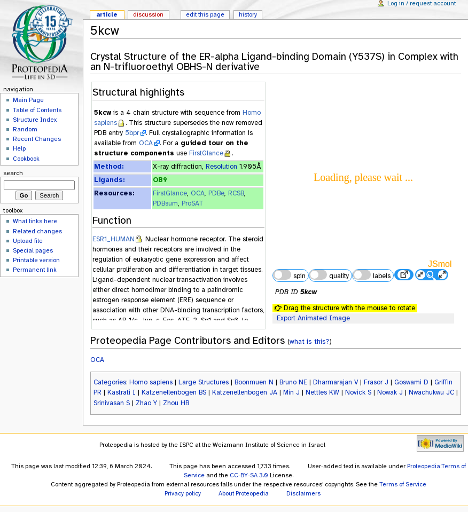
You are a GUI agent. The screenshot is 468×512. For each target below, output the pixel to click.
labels (371, 275)
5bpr (132, 133)
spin (289, 275)
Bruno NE (293, 382)
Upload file (28, 241)
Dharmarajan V (335, 382)
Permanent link (35, 269)
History (248, 14)
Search (13, 173)
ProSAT (193, 203)
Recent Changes (37, 139)
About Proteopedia (244, 493)
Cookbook (26, 158)
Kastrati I (121, 392)
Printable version (36, 260)
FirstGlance (206, 153)
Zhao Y (146, 403)
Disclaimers (303, 493)
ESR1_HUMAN (113, 239)
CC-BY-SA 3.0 (249, 475)
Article (107, 14)
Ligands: (109, 180)
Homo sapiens (151, 382)
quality (329, 275)
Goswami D (411, 382)
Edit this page (205, 14)
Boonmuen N (254, 382)
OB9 (160, 180)
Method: (108, 166)
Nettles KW (322, 392)
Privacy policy (183, 493)
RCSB (236, 193)
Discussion (148, 14)
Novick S (358, 392)
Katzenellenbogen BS (174, 392)
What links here (35, 221)
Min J (291, 392)
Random (25, 129)
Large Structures (203, 382)
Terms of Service (402, 484)
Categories (109, 382)
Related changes (37, 231)
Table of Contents (37, 110)
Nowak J (390, 392)
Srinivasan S (111, 403)
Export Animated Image (313, 318)
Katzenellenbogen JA (244, 392)
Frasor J (376, 382)
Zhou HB (176, 403)
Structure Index (35, 119)
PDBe (216, 193)
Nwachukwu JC (431, 392)
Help (19, 148)
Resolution (221, 166)
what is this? (309, 341)
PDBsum (165, 203)
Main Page (28, 100)
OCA (146, 143)
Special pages (33, 250)
